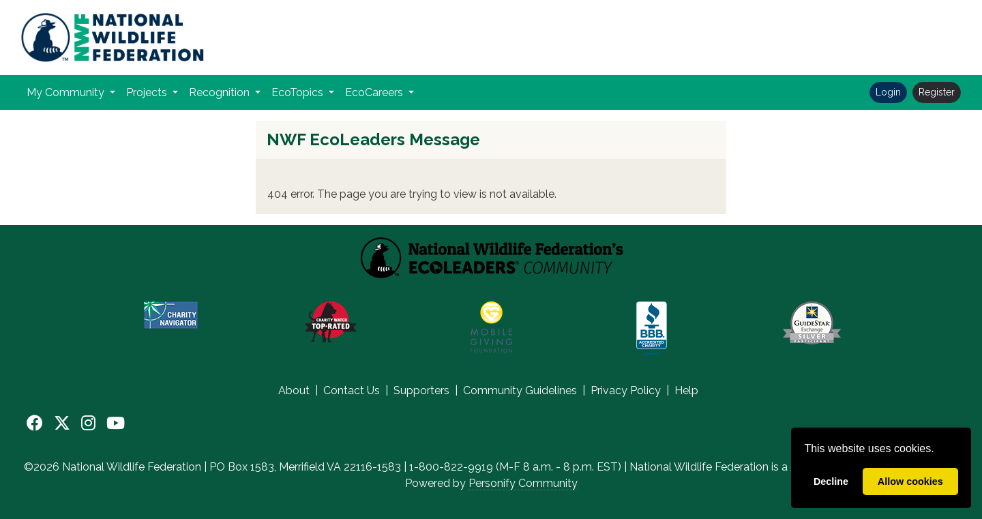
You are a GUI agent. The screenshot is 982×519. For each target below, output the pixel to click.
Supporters (421, 390)
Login (888, 92)
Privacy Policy (626, 390)
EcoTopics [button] (298, 92)
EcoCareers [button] (375, 92)
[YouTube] (115, 423)
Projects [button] (148, 92)
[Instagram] (88, 423)
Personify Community (523, 483)
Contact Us (351, 390)
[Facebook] (34, 423)
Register (937, 92)
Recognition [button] (220, 92)
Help (686, 390)
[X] (62, 423)
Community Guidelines (520, 390)
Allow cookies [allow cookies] (910, 481)
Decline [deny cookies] (831, 481)
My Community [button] (67, 92)
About (294, 390)
